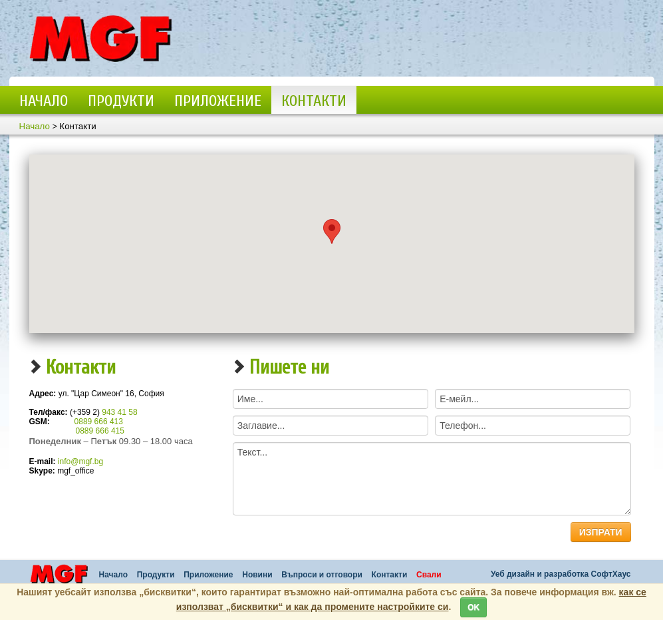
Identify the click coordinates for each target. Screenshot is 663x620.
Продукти (121, 101)
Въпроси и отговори (321, 574)
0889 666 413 (98, 421)
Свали (429, 574)
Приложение (217, 101)
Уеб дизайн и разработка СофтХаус (561, 574)
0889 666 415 (100, 431)
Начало (43, 101)
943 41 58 (119, 412)
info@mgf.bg (80, 461)
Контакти (313, 101)
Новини (257, 574)
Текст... (432, 478)
